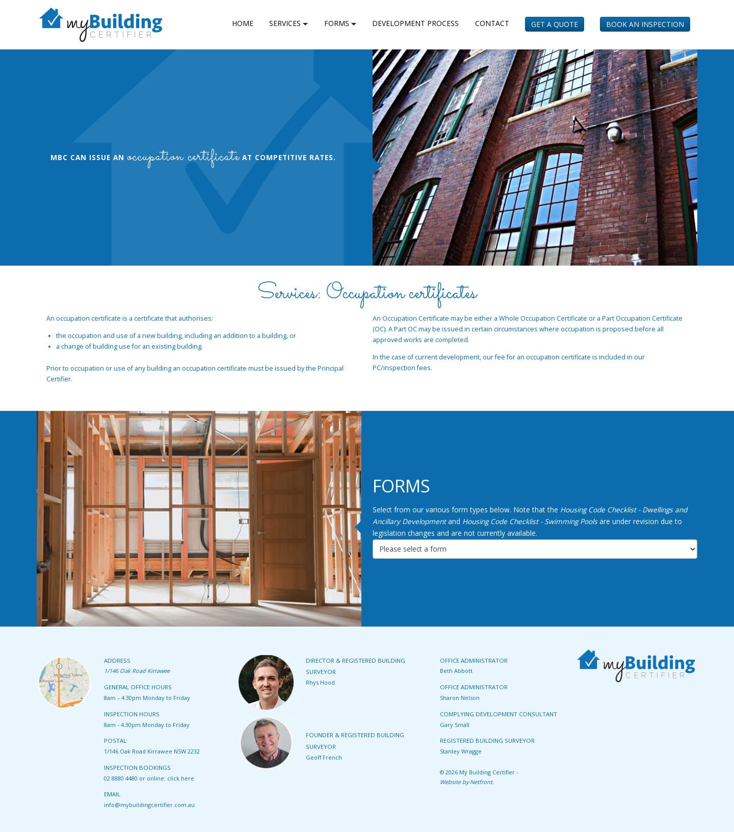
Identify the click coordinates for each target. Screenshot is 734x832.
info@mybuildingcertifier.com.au (149, 805)
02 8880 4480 (121, 778)
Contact (492, 23)
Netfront (481, 782)
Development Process (415, 23)
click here (180, 778)
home (242, 23)
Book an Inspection (645, 24)
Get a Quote (554, 24)
